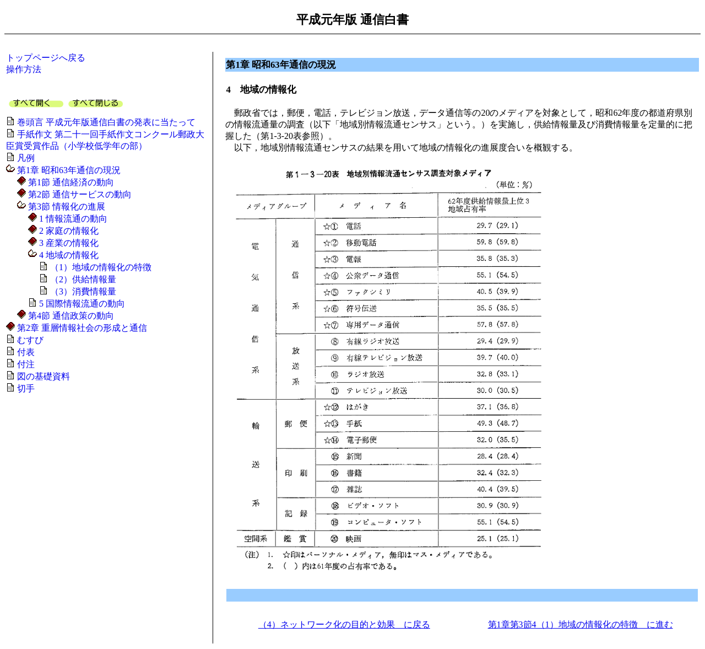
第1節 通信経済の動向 (70, 182)
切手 (25, 388)
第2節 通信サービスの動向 (79, 194)
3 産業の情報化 (68, 243)
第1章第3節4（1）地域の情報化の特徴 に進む (580, 624)
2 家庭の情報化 (68, 230)
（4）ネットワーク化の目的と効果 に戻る (344, 624)
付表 (25, 352)
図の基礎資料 (42, 376)
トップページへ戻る (45, 57)
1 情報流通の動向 (72, 218)
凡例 (25, 158)
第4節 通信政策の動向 (70, 315)
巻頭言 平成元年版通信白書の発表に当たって (105, 122)
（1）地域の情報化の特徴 (99, 267)
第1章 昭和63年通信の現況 (68, 170)
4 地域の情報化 (68, 255)
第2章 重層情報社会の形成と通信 (81, 327)
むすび (29, 340)
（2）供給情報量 (82, 279)
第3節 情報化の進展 (65, 206)
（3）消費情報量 (82, 291)
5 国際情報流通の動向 (81, 303)
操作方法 (23, 69)
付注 (25, 364)
